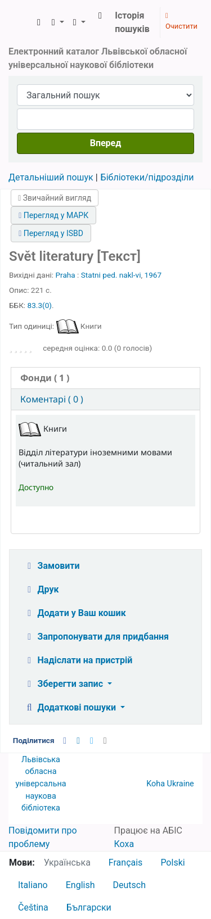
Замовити (52, 565)
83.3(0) (40, 305)
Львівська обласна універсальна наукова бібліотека (40, 784)
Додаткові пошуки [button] (71, 707)
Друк (41, 589)
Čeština (33, 907)
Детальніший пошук (50, 177)
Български (88, 907)
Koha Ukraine (170, 784)
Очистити (181, 21)
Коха (124, 844)
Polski (172, 862)
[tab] (105, 378)
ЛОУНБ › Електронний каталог (21, 22)
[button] (39, 22)
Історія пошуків (132, 22)
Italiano (33, 885)
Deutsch (129, 885)
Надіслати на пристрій (78, 660)
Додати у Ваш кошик (75, 613)
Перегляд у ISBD (51, 233)
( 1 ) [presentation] (44, 378)
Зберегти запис (64, 683)
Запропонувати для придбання (96, 636)
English (80, 885)
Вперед (106, 143)
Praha (65, 274)
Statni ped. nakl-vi (111, 274)
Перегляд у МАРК (53, 215)
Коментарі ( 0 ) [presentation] (51, 399)
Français (126, 862)
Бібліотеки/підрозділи (147, 177)
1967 (153, 274)
